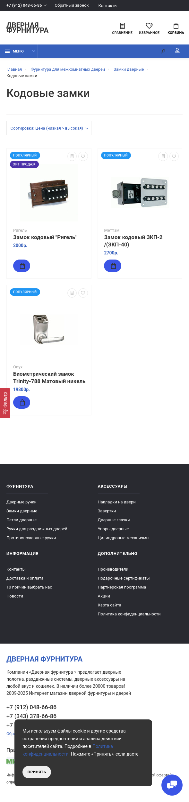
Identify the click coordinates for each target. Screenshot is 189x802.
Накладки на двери (117, 502)
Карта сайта (109, 605)
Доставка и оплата (24, 578)
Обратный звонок (73, 5)
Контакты (109, 5)
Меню (14, 52)
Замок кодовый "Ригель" (45, 238)
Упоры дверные (113, 529)
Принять (37, 772)
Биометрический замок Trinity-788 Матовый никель (49, 378)
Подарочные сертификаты (124, 578)
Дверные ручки (21, 502)
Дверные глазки (114, 520)
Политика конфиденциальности (129, 614)
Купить (32, 266)
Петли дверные (21, 520)
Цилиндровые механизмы (124, 538)
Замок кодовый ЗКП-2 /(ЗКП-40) (133, 241)
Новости (14, 596)
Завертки (107, 511)
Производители (113, 569)
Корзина (176, 29)
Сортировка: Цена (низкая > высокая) (48, 128)
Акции (104, 596)
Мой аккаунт (176, 51)
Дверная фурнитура (27, 28)
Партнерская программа (122, 587)
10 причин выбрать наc (29, 587)
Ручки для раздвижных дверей (36, 529)
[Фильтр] (5, 403)
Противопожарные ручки (31, 538)
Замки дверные (21, 511)
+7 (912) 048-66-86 (24, 5)
